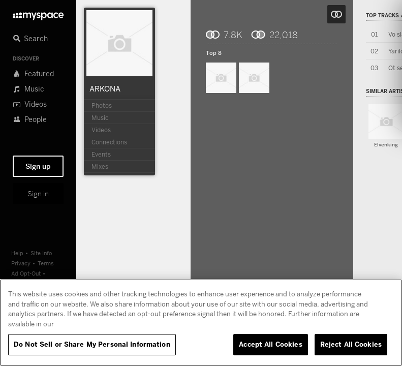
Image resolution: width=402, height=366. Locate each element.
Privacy (20, 263)
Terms (46, 263)
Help (17, 253)
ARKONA (104, 88)
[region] (201, 322)
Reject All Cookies (351, 344)
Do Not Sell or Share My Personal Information (92, 344)
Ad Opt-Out (26, 273)
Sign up (38, 166)
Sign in (38, 193)
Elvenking (386, 144)
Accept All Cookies (270, 344)
